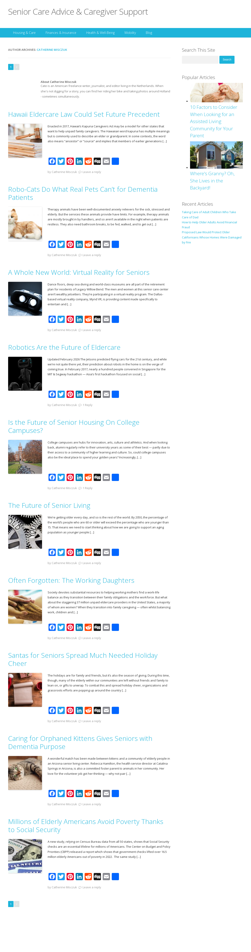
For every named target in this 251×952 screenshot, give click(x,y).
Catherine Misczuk (52, 50)
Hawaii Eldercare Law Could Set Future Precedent (84, 114)
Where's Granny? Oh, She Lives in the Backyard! (212, 180)
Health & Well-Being (100, 32)
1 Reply (88, 405)
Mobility (130, 32)
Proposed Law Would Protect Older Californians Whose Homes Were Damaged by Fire (212, 237)
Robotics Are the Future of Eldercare (64, 347)
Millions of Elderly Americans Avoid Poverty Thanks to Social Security (85, 825)
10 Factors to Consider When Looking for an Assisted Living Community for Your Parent (213, 121)
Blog (149, 32)
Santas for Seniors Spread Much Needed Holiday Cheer (83, 659)
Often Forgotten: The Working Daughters (71, 580)
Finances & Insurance (61, 32)
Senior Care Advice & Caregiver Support (78, 11)
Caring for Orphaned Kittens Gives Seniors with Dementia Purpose (80, 742)
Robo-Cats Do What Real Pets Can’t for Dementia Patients (83, 193)
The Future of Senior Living (49, 505)
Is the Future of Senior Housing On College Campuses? (73, 426)
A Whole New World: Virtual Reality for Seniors (78, 272)
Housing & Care (24, 32)
